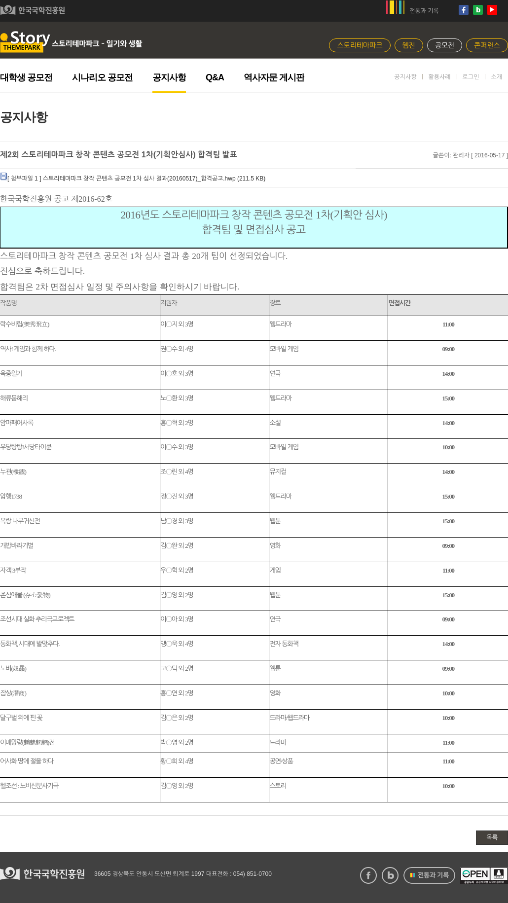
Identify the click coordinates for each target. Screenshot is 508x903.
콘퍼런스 (487, 45)
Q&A (215, 77)
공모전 (444, 45)
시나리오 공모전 (102, 77)
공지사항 (169, 77)
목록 (492, 837)
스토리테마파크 (359, 45)
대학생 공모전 (26, 77)
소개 (496, 76)
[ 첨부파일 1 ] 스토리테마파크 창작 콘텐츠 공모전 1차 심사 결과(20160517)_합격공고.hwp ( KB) (132, 178)
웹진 (408, 45)
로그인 (471, 76)
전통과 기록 (424, 10)
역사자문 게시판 (274, 77)
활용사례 (439, 76)
